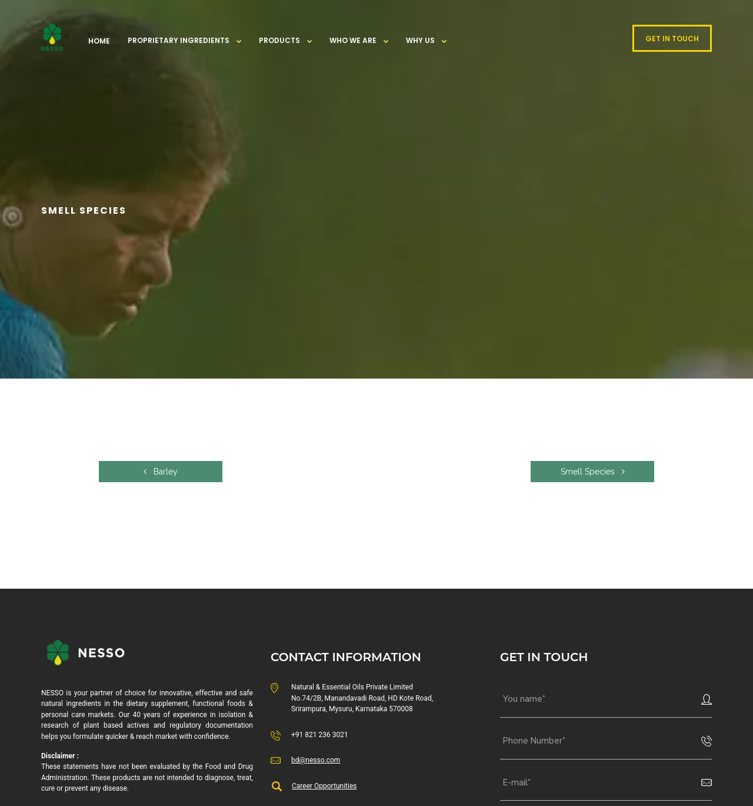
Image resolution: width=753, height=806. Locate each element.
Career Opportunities (324, 786)
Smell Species (593, 471)
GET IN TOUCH (672, 39)
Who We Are (352, 40)
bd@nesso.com (315, 760)
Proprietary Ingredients (178, 40)
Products (279, 40)
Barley (161, 471)
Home (99, 41)
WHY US (420, 40)
